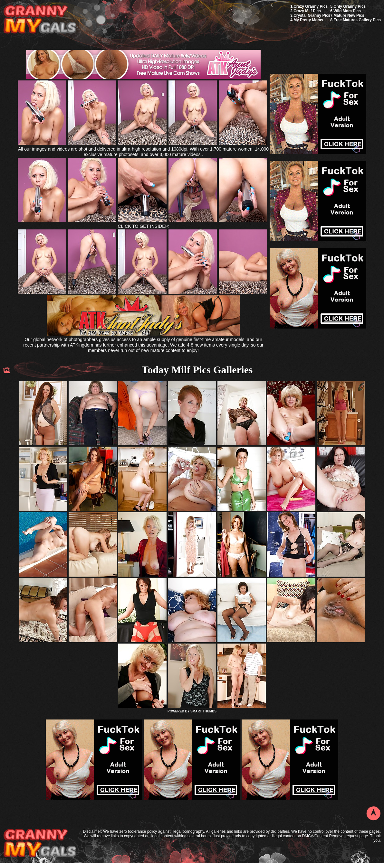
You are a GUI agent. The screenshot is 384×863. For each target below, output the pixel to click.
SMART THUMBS (203, 711)
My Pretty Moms (308, 20)
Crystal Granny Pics (311, 15)
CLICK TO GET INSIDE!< (143, 226)
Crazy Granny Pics (310, 6)
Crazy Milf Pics (307, 11)
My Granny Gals (39, 20)
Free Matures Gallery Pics (357, 20)
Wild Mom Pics (347, 11)
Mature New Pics (348, 15)
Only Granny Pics (349, 6)
